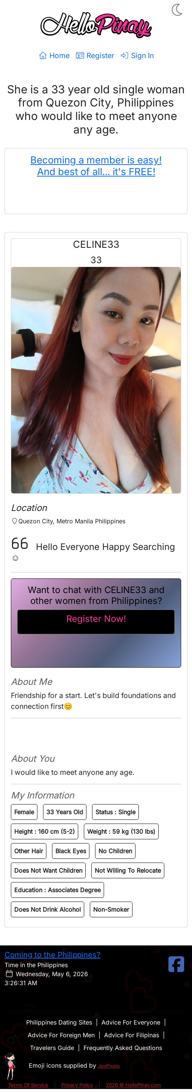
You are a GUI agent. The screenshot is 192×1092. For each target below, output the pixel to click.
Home (54, 55)
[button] (178, 10)
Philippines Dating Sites (59, 1022)
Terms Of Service (28, 1085)
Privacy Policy (77, 1085)
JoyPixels (109, 1066)
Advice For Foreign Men (61, 1035)
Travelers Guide (52, 1048)
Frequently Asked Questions (122, 1048)
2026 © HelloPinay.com (133, 1085)
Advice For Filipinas (131, 1035)
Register (95, 55)
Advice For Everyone (130, 1022)
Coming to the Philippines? (52, 954)
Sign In (137, 55)
